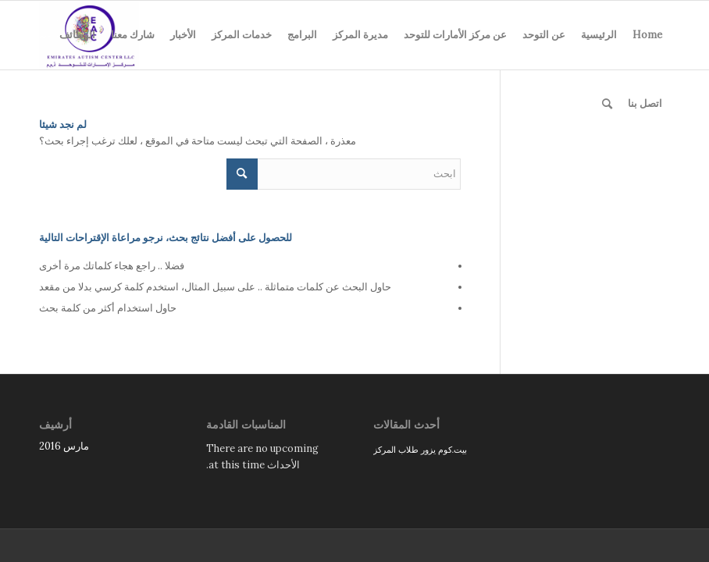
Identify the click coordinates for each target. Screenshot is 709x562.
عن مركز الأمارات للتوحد (455, 34)
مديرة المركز (360, 34)
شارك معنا (133, 34)
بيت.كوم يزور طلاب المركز (420, 449)
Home (647, 34)
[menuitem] (607, 103)
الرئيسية (599, 34)
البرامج (302, 34)
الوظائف (77, 34)
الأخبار (183, 34)
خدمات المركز (242, 34)
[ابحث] (607, 103)
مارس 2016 (64, 446)
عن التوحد (543, 34)
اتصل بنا (645, 103)
